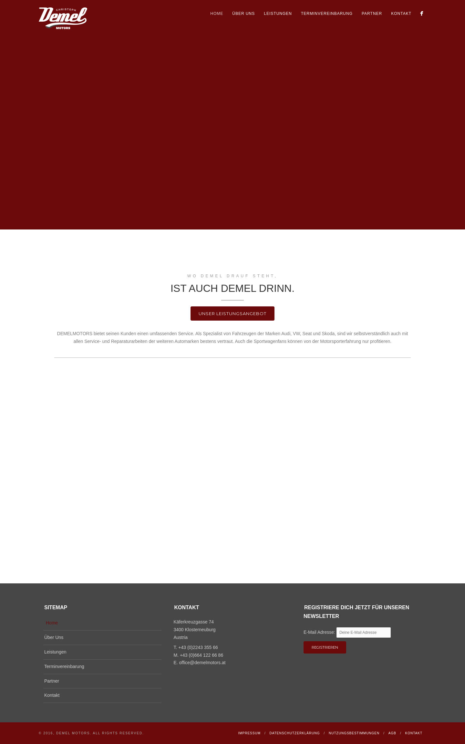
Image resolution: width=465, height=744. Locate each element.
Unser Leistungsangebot (232, 313)
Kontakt (401, 13)
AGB (392, 733)
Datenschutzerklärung (295, 733)
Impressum (249, 733)
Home (216, 13)
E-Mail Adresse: (320, 632)
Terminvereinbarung (327, 13)
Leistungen (278, 13)
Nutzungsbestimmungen (354, 733)
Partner (372, 13)
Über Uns (243, 13)
